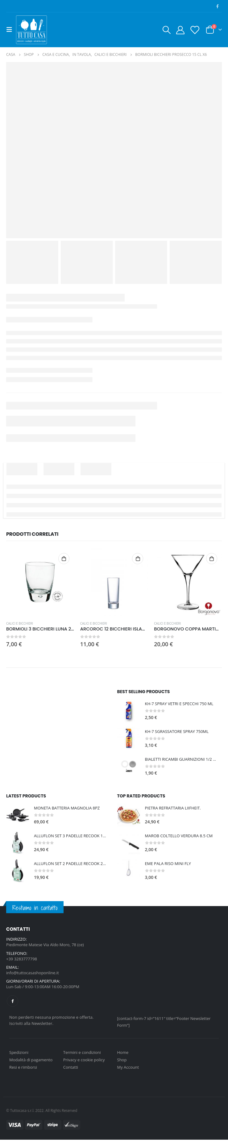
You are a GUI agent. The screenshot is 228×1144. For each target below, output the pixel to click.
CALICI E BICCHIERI (19, 623)
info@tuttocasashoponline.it (32, 976)
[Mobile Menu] (11, 29)
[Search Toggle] (166, 30)
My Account (128, 1071)
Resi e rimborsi (23, 1071)
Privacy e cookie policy (84, 1064)
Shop (122, 1064)
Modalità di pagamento (30, 1064)
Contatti (70, 1071)
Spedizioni (18, 1056)
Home (123, 1056)
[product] (40, 582)
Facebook (12, 1005)
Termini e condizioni (82, 1056)
